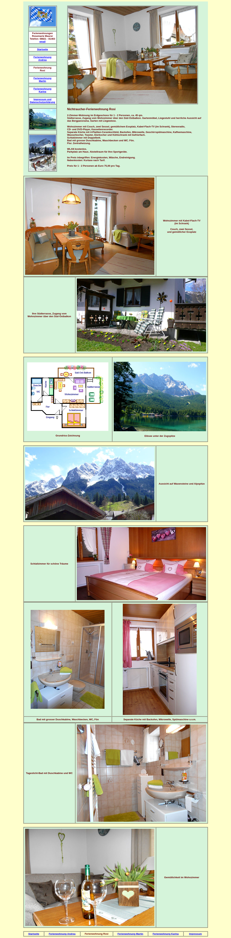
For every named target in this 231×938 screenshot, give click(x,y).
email (42, 41)
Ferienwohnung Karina (43, 90)
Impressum (195, 933)
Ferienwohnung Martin (43, 79)
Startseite (42, 49)
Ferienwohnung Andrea (43, 58)
